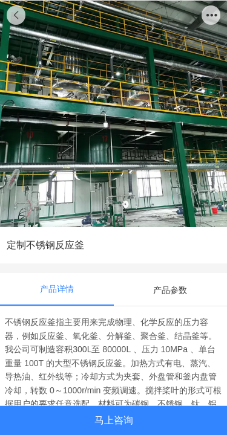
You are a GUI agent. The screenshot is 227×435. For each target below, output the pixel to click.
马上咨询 (113, 419)
